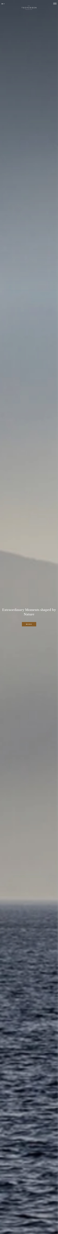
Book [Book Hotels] (29, 624)
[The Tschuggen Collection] (29, 7)
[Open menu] (55, 4)
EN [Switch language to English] (3, 3)
